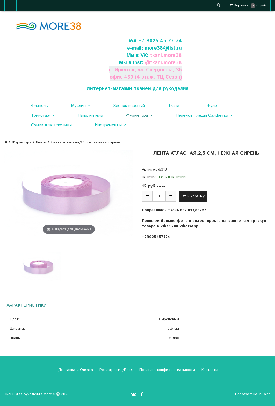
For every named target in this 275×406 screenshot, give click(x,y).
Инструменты (110, 125)
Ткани (175, 106)
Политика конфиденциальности (166, 369)
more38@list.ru (163, 48)
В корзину (193, 196)
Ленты (41, 142)
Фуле (212, 106)
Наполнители (90, 115)
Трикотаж (43, 115)
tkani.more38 (166, 55)
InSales (265, 394)
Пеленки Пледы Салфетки (204, 115)
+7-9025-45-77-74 (160, 41)
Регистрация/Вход (115, 369)
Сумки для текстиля (51, 125)
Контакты (209, 369)
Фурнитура (139, 115)
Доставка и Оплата (75, 369)
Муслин (80, 106)
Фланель (39, 106)
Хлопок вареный (129, 106)
